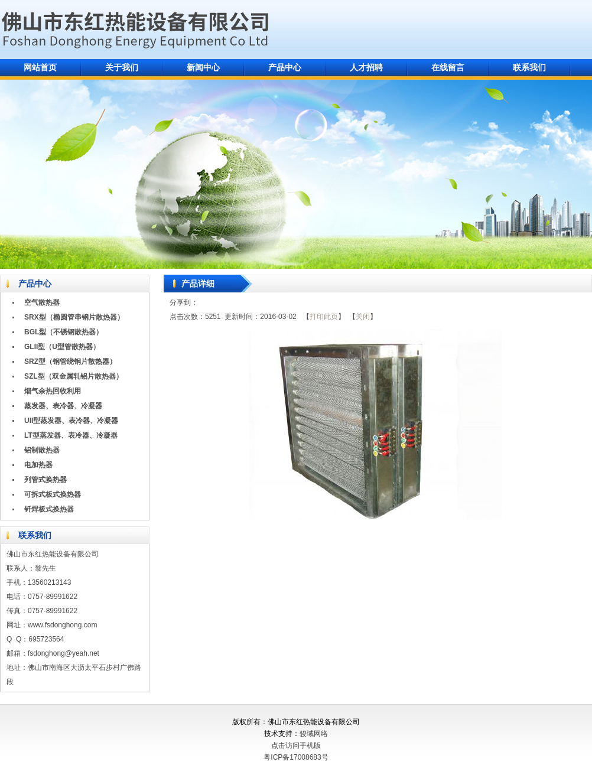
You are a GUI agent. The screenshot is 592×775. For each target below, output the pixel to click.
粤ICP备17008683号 (296, 757)
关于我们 (121, 67)
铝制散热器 (42, 450)
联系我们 (529, 67)
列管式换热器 (45, 480)
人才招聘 (366, 67)
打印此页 (324, 316)
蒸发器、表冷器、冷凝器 (63, 406)
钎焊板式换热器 (49, 509)
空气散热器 (42, 302)
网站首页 (40, 67)
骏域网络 (314, 734)
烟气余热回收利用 (52, 391)
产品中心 (284, 67)
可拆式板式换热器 (52, 494)
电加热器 (38, 465)
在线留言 (447, 67)
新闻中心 (203, 67)
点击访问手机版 (296, 745)
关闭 (363, 316)
